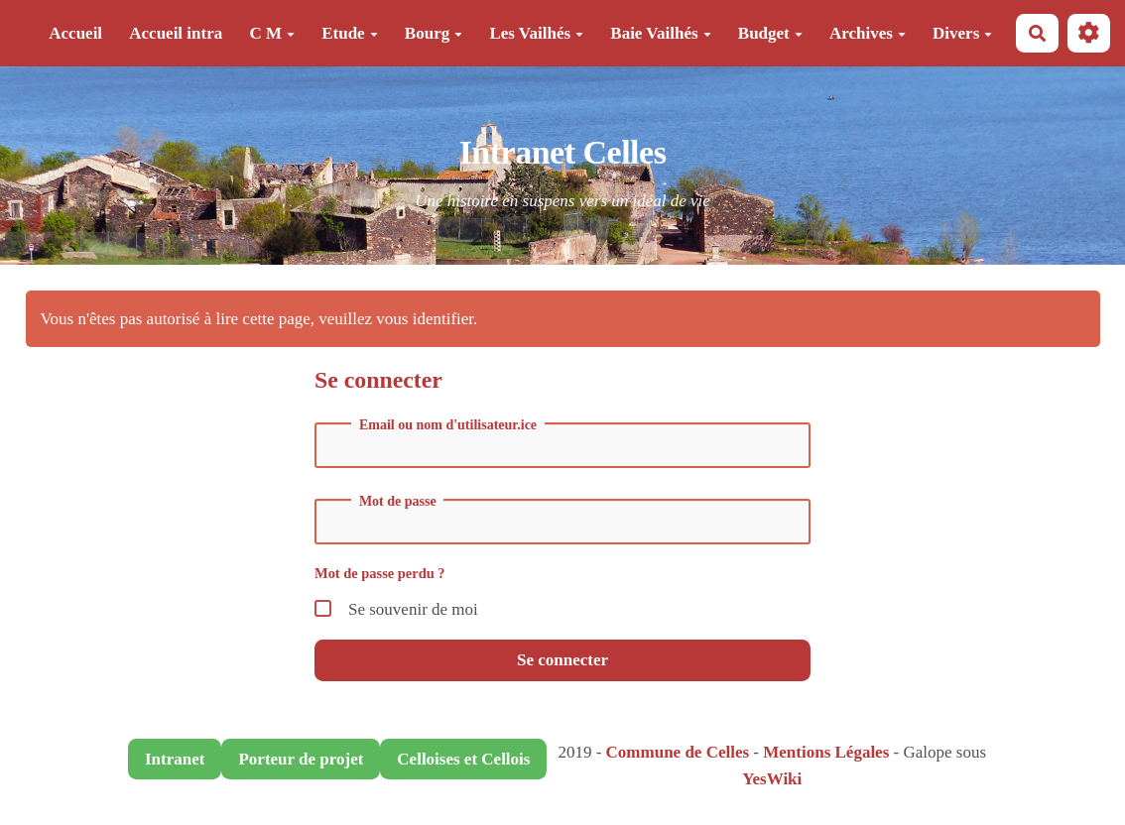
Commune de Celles (677, 752)
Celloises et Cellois (463, 759)
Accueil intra (175, 33)
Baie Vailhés (660, 33)
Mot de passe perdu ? (379, 573)
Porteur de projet (300, 759)
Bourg (433, 33)
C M (272, 33)
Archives (867, 33)
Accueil (75, 33)
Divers (962, 33)
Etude (349, 33)
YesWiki (772, 778)
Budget (770, 33)
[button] (1088, 33)
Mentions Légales (826, 752)
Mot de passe (398, 502)
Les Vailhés (536, 33)
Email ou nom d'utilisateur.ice (448, 425)
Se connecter (562, 659)
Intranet (174, 759)
